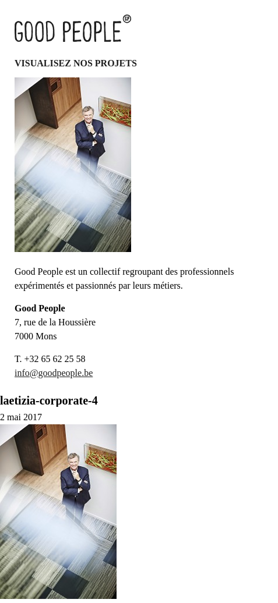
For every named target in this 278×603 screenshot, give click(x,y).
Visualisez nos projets (76, 63)
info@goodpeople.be (54, 373)
